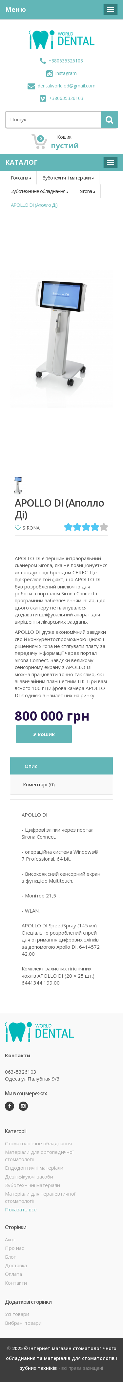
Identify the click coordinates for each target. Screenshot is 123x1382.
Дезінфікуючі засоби (29, 1176)
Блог (10, 1256)
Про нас (14, 1248)
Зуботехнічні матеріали (67, 177)
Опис (31, 766)
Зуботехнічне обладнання (38, 191)
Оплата (13, 1274)
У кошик (44, 734)
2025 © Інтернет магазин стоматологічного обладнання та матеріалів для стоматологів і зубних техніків (61, 1358)
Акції (10, 1239)
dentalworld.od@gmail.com (61, 86)
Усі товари (17, 1314)
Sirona (86, 191)
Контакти (16, 1282)
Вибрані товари (23, 1323)
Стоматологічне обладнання (38, 1143)
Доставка (16, 1265)
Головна (19, 177)
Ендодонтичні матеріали (34, 1167)
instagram (61, 73)
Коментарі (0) (39, 784)
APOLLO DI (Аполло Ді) (34, 205)
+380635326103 (61, 61)
